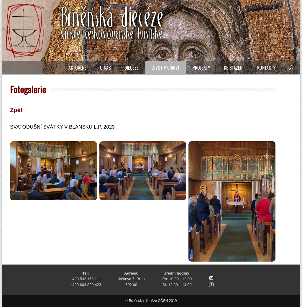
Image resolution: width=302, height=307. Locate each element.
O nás (105, 67)
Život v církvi (165, 67)
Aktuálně (77, 67)
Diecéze (131, 67)
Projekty (201, 67)
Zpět (16, 110)
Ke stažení (234, 67)
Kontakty (266, 67)
